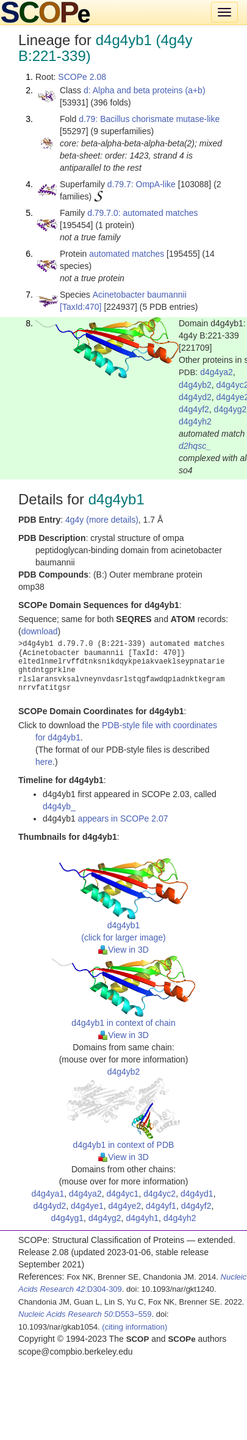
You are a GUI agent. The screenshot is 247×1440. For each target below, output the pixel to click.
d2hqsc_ (195, 446)
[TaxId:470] (81, 307)
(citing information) (134, 1326)
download (39, 631)
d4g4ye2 (125, 1206)
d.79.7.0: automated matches (142, 213)
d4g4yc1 (122, 1193)
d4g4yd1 (197, 1193)
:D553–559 (85, 1314)
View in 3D (123, 950)
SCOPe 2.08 (82, 77)
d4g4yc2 (159, 1193)
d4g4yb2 (195, 385)
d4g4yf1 (161, 1206)
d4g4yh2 (195, 421)
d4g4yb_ (59, 806)
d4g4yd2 (195, 397)
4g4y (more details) (101, 520)
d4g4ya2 (216, 372)
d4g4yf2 (194, 409)
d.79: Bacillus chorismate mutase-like (149, 119)
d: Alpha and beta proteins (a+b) (145, 90)
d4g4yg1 (67, 1218)
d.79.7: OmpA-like (141, 184)
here (43, 762)
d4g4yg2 (230, 409)
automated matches (126, 254)
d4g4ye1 (87, 1206)
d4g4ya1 (47, 1193)
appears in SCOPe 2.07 (123, 818)
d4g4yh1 (142, 1218)
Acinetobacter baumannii (140, 294)
